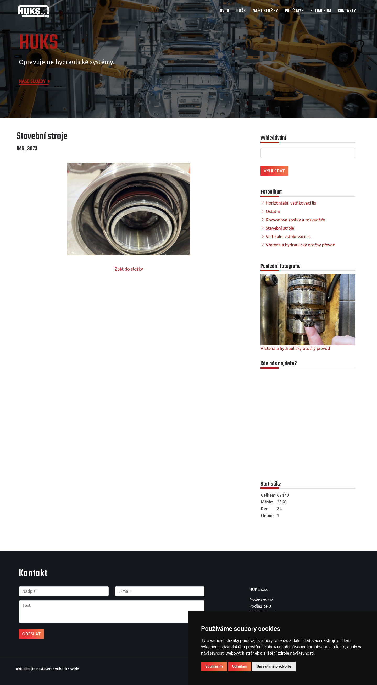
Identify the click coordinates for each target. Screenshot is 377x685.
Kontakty (347, 11)
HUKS (38, 43)
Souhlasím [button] (214, 666)
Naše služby (265, 11)
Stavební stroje (280, 228)
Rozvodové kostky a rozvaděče (295, 219)
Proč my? (294, 11)
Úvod (224, 11)
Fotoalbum (321, 11)
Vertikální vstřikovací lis (288, 236)
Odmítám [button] (239, 666)
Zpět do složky (129, 269)
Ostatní (273, 211)
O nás (241, 11)
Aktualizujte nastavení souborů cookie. (48, 669)
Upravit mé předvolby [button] (274, 666)
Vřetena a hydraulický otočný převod (300, 245)
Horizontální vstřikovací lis (291, 203)
